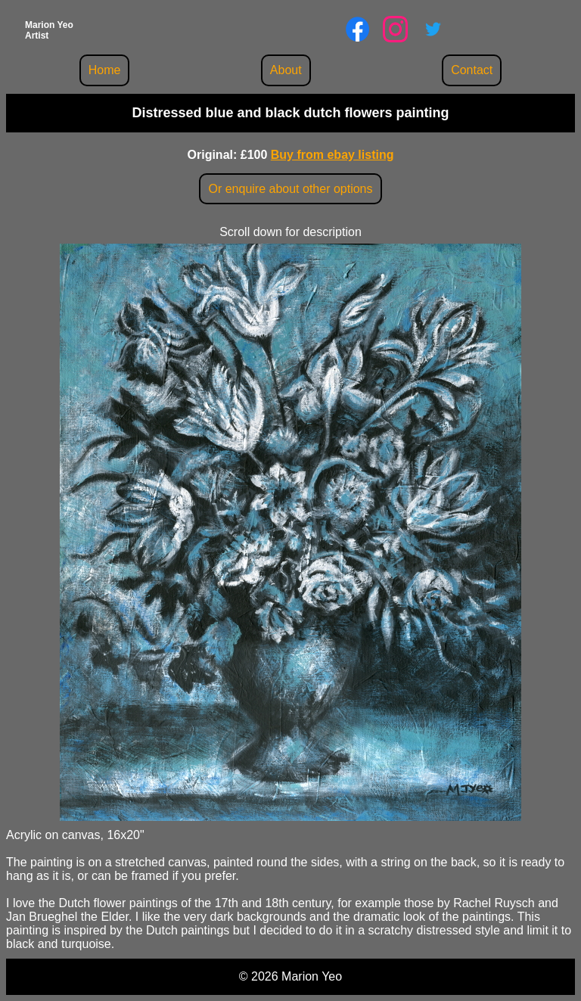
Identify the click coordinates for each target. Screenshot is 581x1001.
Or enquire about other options (290, 188)
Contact (471, 70)
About (286, 70)
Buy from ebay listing (332, 154)
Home (105, 70)
